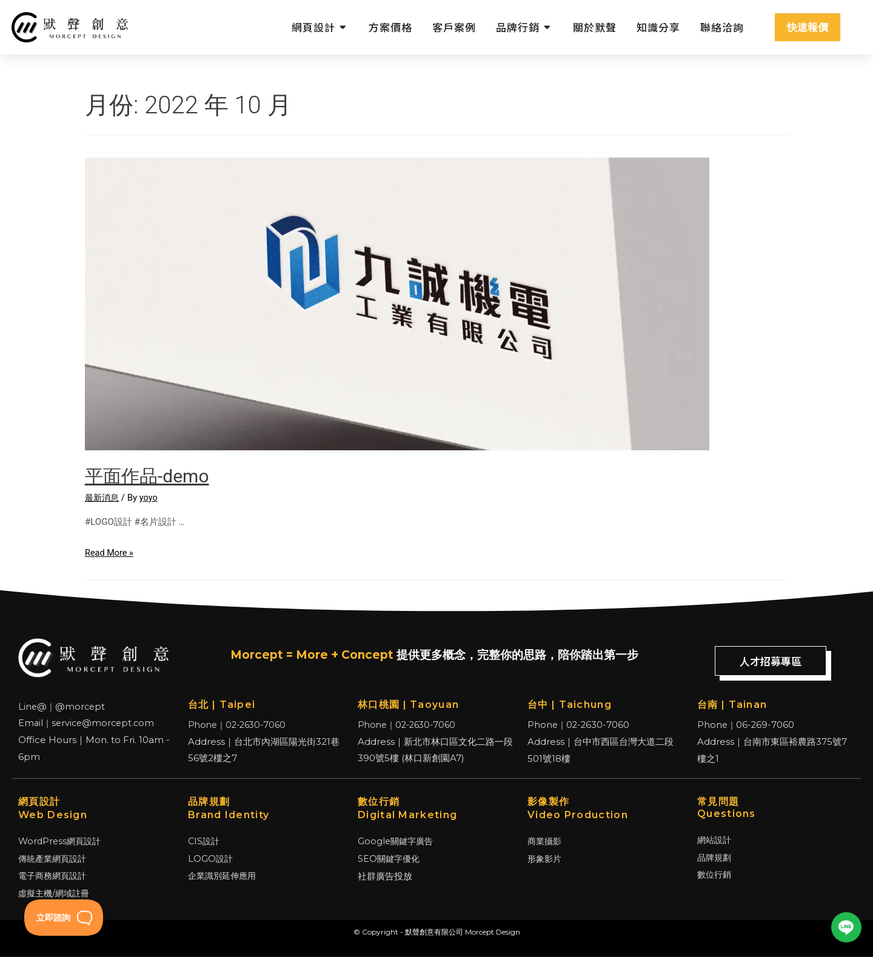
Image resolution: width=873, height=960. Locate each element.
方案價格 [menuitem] (390, 27)
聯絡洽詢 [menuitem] (722, 27)
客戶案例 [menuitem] (454, 27)
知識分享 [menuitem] (658, 27)
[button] (343, 27)
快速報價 (807, 27)
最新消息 (103, 497)
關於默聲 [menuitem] (595, 27)
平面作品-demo (147, 476)
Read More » (110, 552)
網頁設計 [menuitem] (313, 27)
